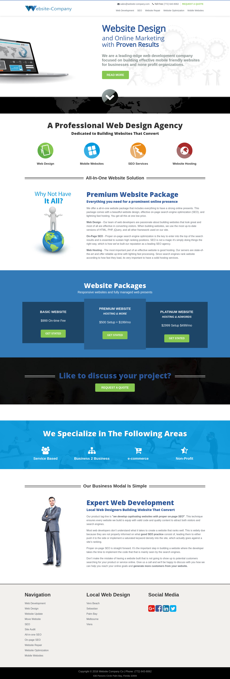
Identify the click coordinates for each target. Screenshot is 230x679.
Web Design (31, 608)
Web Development (125, 10)
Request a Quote (192, 4)
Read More (115, 75)
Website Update (34, 613)
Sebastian (92, 608)
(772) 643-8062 (171, 4)
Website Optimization (173, 10)
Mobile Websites (196, 10)
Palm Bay (91, 613)
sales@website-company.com (135, 4)
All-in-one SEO (33, 634)
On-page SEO (33, 640)
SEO (139, 10)
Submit (40, 88)
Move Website (33, 619)
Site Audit (30, 629)
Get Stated (53, 333)
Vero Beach (93, 603)
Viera (89, 624)
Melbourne (92, 619)
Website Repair (152, 10)
